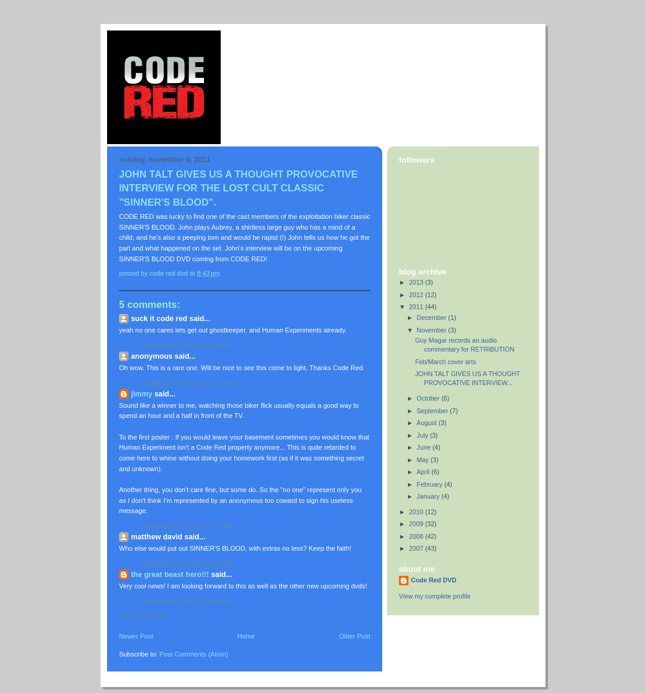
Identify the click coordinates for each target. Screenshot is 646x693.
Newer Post (136, 636)
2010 (417, 511)
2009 (417, 523)
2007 (417, 548)
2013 (417, 282)
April (424, 471)
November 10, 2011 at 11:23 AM (190, 383)
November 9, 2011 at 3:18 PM (186, 345)
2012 (417, 294)
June (424, 447)
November (433, 330)
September (433, 410)
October (429, 398)
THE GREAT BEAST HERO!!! (170, 574)
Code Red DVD (433, 580)
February (430, 484)
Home (246, 636)
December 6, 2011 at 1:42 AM (186, 601)
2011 (417, 306)
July (423, 435)
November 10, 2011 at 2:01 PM (188, 526)
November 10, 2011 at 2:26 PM (188, 563)
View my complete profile (435, 596)
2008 (417, 536)
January (429, 496)
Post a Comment (143, 615)
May (424, 459)
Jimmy (142, 394)
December (433, 317)
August (428, 422)
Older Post (354, 636)
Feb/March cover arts (445, 361)
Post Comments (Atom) (194, 654)
